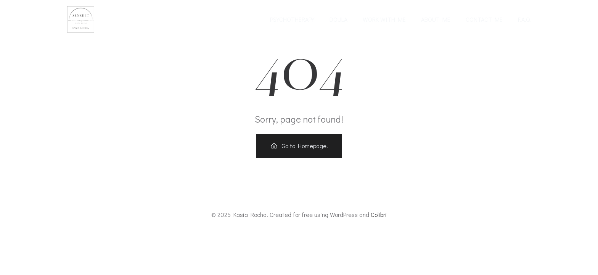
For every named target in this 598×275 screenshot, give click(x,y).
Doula (338, 19)
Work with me (384, 19)
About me (435, 19)
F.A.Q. (524, 19)
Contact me (484, 19)
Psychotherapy (292, 19)
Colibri (379, 214)
